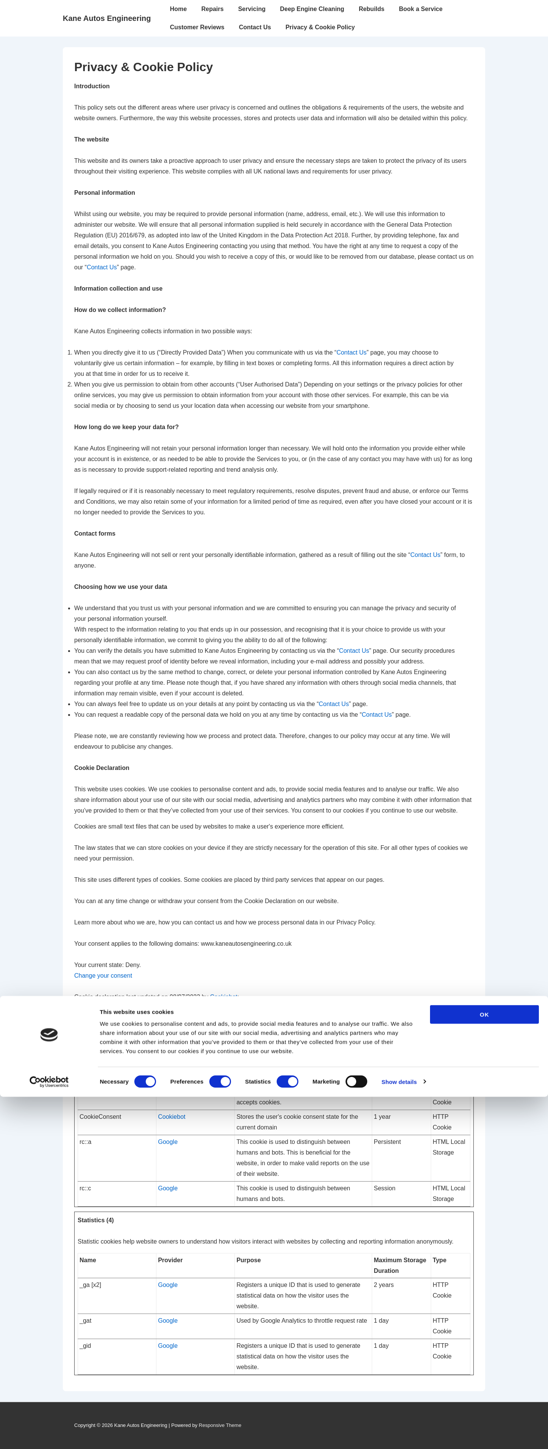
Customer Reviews (197, 27)
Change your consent (103, 975)
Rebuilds (372, 9)
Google (168, 1142)
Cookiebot (223, 997)
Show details (399, 1434)
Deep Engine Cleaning (312, 9)
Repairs (212, 9)
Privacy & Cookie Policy (320, 27)
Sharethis (171, 1091)
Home (178, 9)
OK (484, 1366)
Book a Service (421, 9)
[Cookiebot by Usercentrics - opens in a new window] (49, 1434)
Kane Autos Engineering (107, 18)
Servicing (252, 9)
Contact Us (255, 27)
